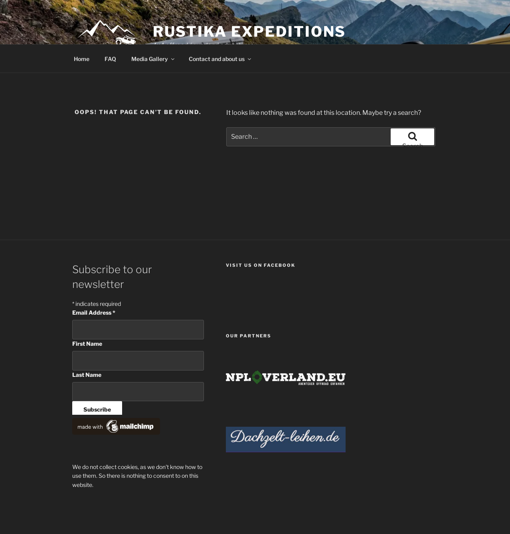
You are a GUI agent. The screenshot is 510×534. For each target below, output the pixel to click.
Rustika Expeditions (249, 31)
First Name (87, 343)
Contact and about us (220, 58)
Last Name (86, 374)
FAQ (110, 58)
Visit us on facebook (260, 265)
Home (81, 58)
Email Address (93, 312)
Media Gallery (153, 58)
